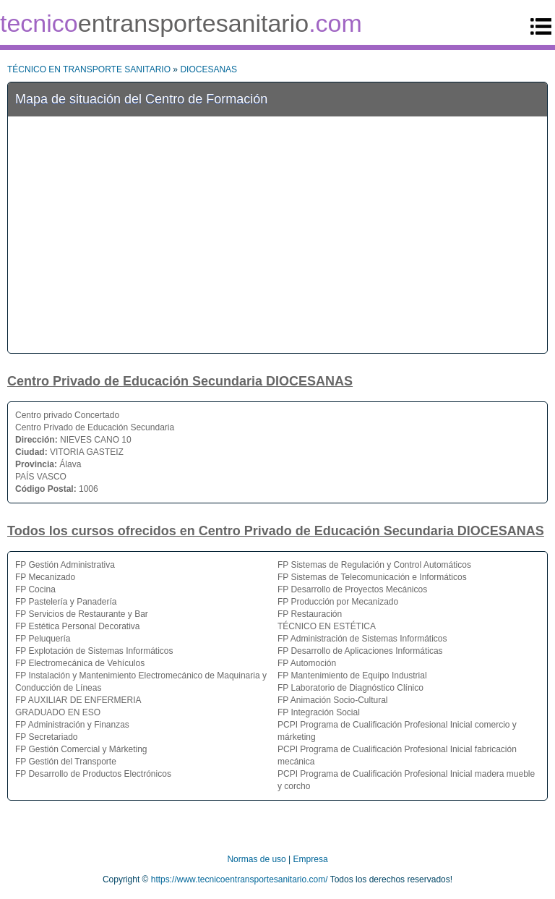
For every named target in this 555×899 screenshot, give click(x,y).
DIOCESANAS (208, 69)
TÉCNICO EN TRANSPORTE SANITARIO (89, 69)
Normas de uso (256, 859)
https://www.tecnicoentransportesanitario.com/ (239, 879)
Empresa (310, 859)
